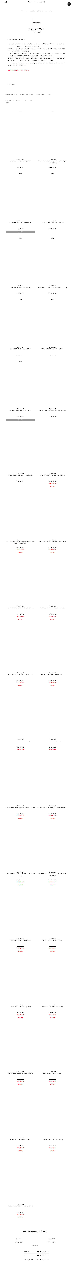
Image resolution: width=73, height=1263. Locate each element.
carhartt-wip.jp (36, 32)
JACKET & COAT (12, 94)
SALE (50, 94)
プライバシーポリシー (51, 1242)
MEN (26, 11)
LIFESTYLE (48, 11)
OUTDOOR (40, 11)
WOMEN (32, 11)
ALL (22, 11)
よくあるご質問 (18, 1242)
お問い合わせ (35, 1245)
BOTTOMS (30, 94)
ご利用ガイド (51, 1238)
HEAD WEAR (41, 94)
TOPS (22, 94)
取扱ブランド (18, 1238)
